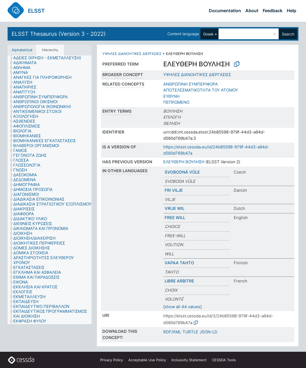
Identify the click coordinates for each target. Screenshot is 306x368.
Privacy (111, 360)
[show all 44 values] (182, 306)
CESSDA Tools (224, 360)
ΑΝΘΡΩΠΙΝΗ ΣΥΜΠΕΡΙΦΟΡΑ (190, 84)
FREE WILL (175, 217)
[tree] (50, 190)
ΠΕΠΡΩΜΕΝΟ (176, 102)
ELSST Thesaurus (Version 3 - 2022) (59, 34)
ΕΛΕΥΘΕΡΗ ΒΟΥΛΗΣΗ (183, 161)
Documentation (225, 10)
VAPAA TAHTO (179, 262)
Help (291, 10)
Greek (208, 34)
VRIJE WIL (174, 208)
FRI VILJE (174, 190)
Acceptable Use (147, 360)
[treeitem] (49, 58)
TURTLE (190, 331)
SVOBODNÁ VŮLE (182, 172)
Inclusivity (189, 360)
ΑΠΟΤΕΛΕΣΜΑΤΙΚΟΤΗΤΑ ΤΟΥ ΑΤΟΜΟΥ (200, 90)
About (251, 10)
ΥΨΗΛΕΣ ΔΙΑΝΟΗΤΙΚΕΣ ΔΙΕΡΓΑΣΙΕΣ (131, 53)
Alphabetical (22, 50)
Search (288, 34)
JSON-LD (208, 331)
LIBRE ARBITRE (179, 281)
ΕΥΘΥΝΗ (171, 96)
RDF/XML (172, 331)
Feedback (272, 10)
